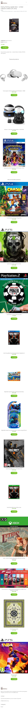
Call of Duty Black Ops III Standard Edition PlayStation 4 (14, 353)
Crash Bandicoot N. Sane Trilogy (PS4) (14, 217)
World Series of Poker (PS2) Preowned (14, 314)
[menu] (26, 2)
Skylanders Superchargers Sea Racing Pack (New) (14, 391)
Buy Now (4, 47)
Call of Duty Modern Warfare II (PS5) (14, 263)
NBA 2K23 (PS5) (14, 674)
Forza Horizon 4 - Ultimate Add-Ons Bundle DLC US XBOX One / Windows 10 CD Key (14, 590)
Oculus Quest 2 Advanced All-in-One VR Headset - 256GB (14, 90)
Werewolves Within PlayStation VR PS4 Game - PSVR (14, 168)
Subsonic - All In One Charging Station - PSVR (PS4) (14, 129)
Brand (7, 40)
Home (2, 10)
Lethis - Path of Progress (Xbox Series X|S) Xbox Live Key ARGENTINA (14, 559)
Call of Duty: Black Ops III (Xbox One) (14, 507)
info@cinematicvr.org (5, 700)
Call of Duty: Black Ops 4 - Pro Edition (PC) (14, 468)
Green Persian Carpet (14, 628)
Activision (10, 40)
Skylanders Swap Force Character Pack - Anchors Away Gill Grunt (14, 430)
